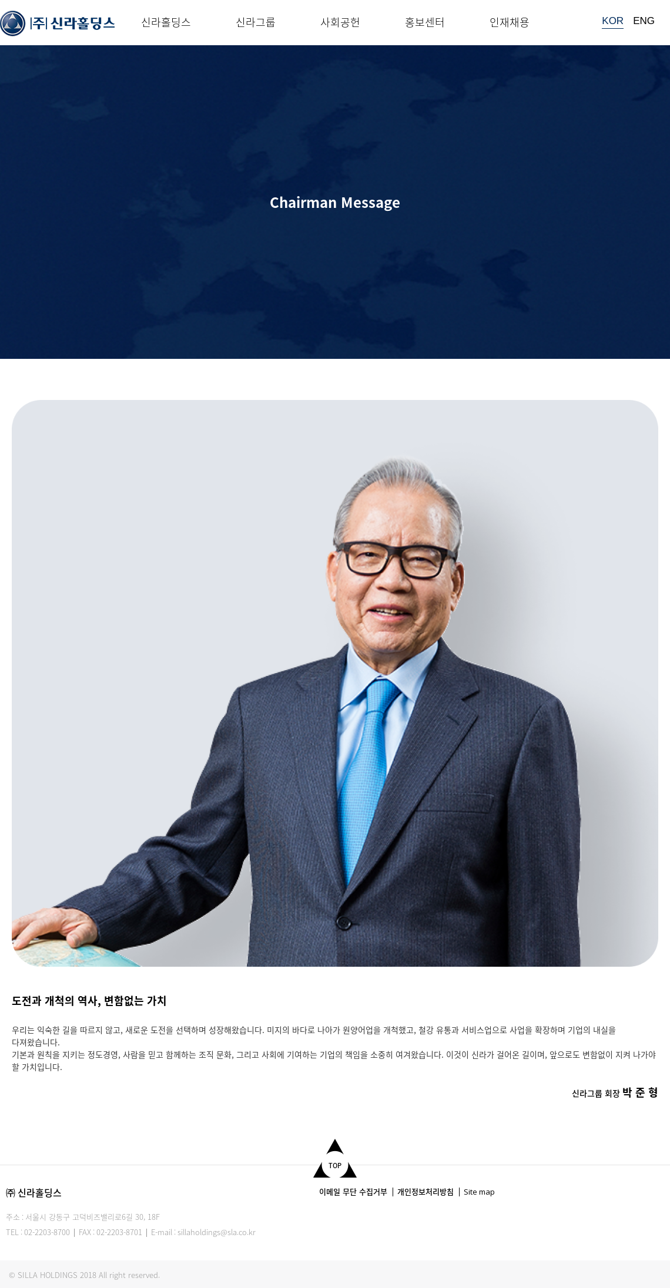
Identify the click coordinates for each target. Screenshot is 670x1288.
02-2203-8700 (47, 1231)
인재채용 (510, 22)
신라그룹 (256, 22)
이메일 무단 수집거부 (353, 1191)
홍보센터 (425, 22)
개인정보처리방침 (425, 1191)
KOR (613, 20)
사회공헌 (340, 22)
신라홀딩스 (166, 22)
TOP (335, 1166)
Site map (479, 1191)
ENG (644, 20)
